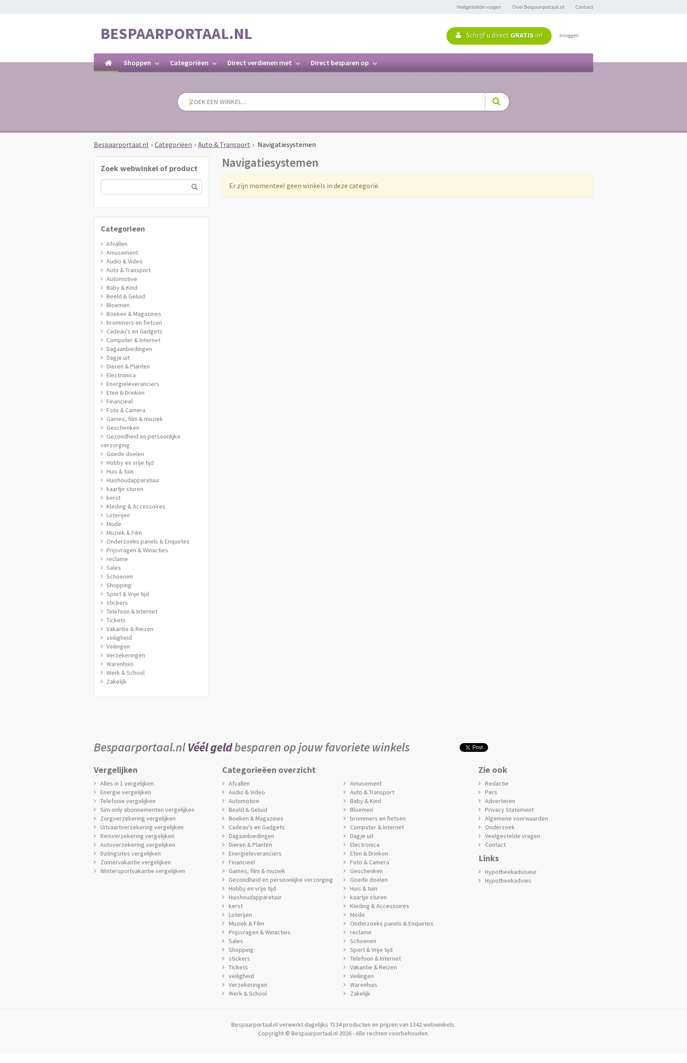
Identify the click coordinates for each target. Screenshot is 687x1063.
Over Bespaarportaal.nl (538, 7)
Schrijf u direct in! (499, 35)
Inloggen (569, 35)
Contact (584, 7)
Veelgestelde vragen (479, 7)
